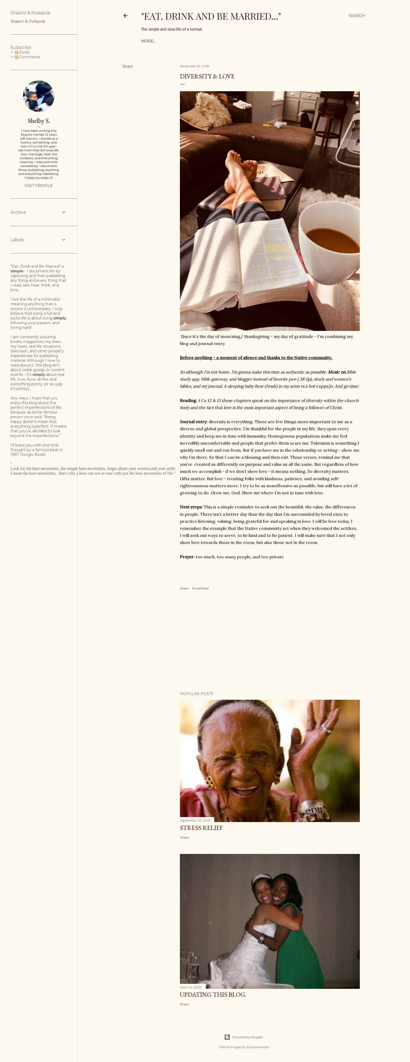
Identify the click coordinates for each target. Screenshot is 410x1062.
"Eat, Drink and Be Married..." (211, 15)
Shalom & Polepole (27, 21)
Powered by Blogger (243, 1037)
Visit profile (39, 185)
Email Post (200, 588)
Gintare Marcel (258, 1047)
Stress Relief (201, 828)
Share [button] (127, 66)
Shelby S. (39, 121)
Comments (27, 57)
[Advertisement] (270, 641)
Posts (22, 52)
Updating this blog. (213, 994)
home (147, 41)
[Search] (357, 15)
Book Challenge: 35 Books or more (230, 41)
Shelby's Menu (173, 41)
